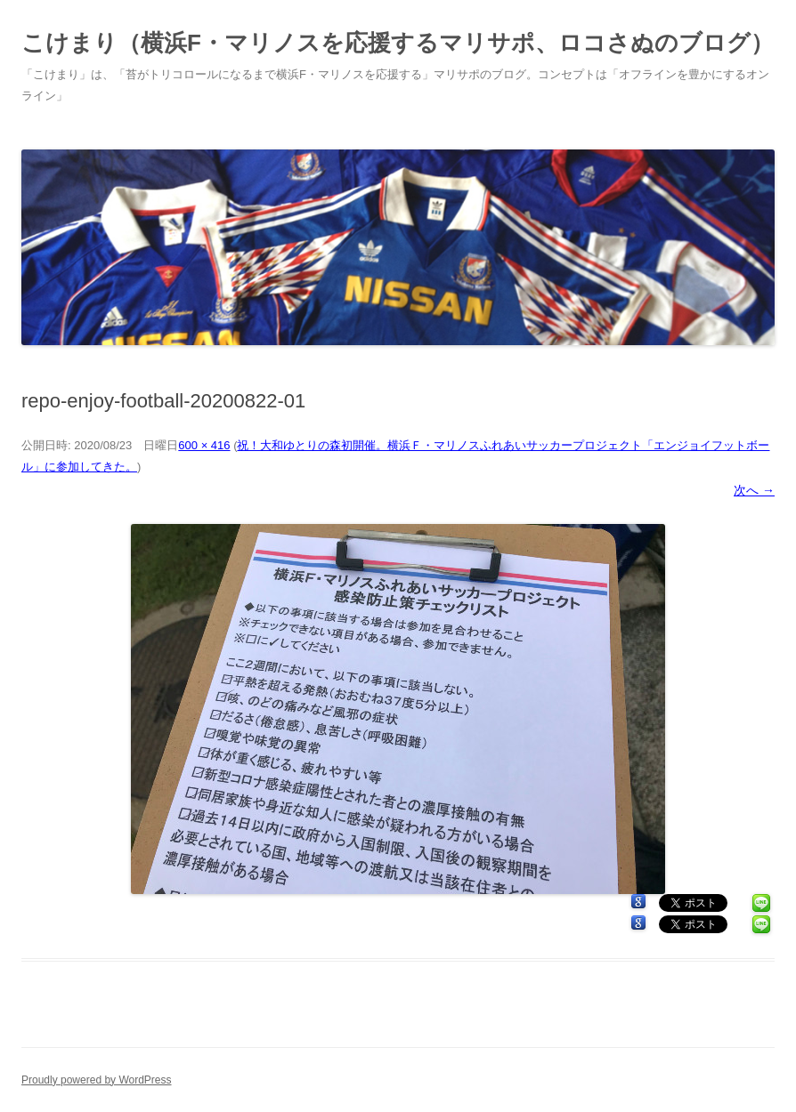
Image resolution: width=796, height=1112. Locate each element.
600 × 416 (204, 445)
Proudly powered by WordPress (96, 1080)
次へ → (754, 490)
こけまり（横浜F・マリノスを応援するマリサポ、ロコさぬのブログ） (397, 42)
